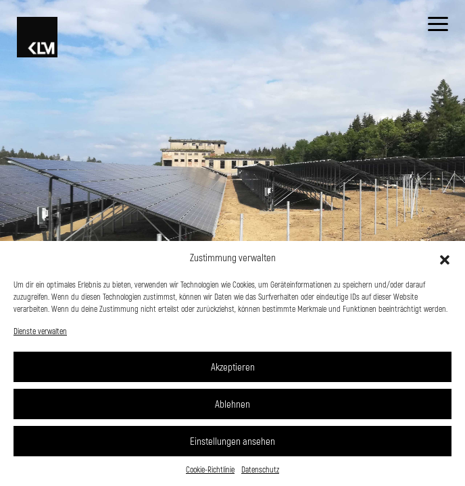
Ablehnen (232, 404)
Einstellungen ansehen (232, 441)
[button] (444, 258)
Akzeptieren (233, 366)
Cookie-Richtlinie (210, 469)
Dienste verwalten (40, 330)
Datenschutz (260, 469)
